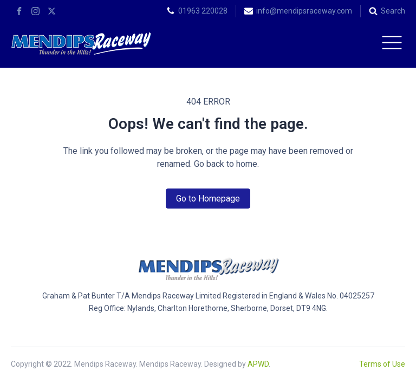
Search (393, 10)
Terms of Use (382, 364)
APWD (258, 364)
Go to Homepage (208, 198)
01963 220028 (202, 10)
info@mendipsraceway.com (304, 10)
